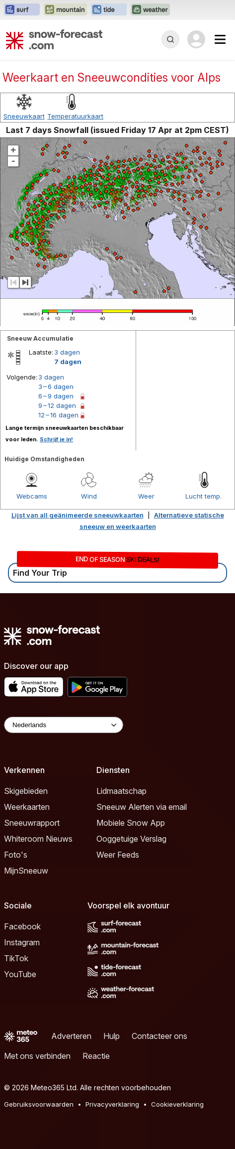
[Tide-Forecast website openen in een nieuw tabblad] (109, 9)
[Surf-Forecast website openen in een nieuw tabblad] (22, 9)
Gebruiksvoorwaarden (39, 1104)
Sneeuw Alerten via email (141, 807)
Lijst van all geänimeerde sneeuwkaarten (77, 515)
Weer (146, 496)
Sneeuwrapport (32, 823)
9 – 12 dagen (57, 405)
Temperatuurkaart (75, 116)
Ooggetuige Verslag (131, 839)
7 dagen (67, 362)
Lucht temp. (203, 496)
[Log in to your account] (196, 39)
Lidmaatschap (121, 791)
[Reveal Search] (170, 39)
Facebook (22, 926)
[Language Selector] (63, 725)
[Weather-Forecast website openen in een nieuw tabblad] (150, 9)
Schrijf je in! (56, 439)
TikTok (16, 958)
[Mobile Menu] (220, 39)
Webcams (31, 496)
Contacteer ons (159, 1036)
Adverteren (71, 1036)
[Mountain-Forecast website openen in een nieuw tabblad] (65, 9)
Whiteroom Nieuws (38, 839)
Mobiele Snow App (130, 823)
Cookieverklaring (177, 1104)
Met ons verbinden (37, 1056)
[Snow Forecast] (54, 39)
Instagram (22, 942)
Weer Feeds (117, 855)
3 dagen (67, 352)
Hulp (111, 1036)
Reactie (96, 1056)
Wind (89, 496)
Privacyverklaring (112, 1104)
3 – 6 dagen (56, 386)
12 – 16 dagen (58, 415)
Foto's (15, 855)
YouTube (20, 974)
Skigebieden (26, 791)
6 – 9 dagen (56, 396)
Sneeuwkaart (24, 116)
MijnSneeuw (26, 871)
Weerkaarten (27, 807)
